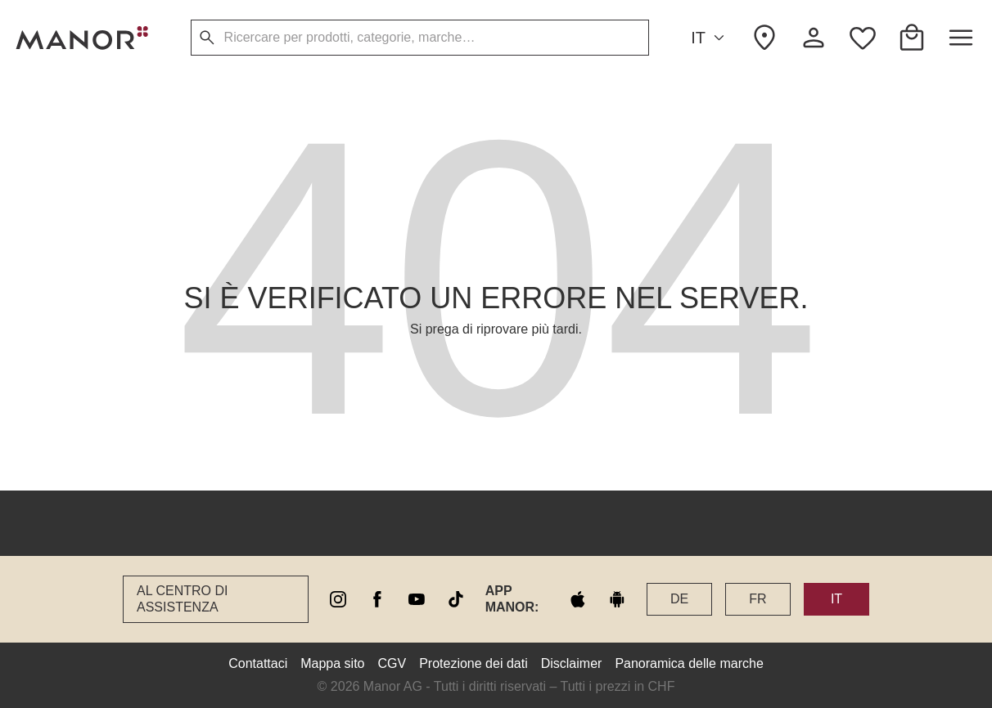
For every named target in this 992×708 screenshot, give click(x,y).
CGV (392, 663)
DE (679, 599)
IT (710, 38)
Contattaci (257, 663)
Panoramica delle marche (689, 663)
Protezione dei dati (473, 663)
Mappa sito (332, 663)
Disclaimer (571, 663)
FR (757, 599)
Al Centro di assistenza (182, 599)
